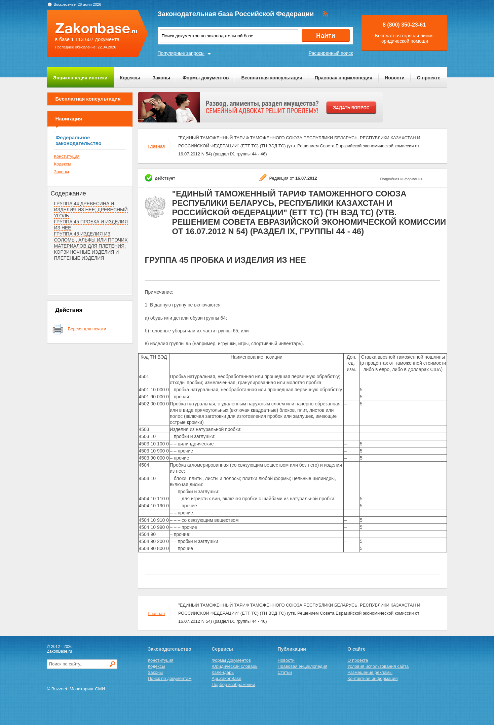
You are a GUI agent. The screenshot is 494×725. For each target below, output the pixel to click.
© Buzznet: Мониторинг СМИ (76, 688)
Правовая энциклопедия (343, 77)
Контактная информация (372, 678)
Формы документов (206, 77)
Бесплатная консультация (271, 77)
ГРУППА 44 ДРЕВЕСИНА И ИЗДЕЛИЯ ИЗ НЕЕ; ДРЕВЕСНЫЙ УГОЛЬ (91, 209)
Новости (395, 77)
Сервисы (222, 649)
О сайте (356, 649)
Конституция (67, 156)
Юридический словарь (234, 666)
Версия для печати (87, 328)
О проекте (429, 77)
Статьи (285, 672)
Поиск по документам (170, 678)
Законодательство (169, 649)
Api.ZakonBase (226, 678)
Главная (156, 146)
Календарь (223, 672)
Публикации (292, 649)
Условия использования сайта (378, 666)
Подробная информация (401, 179)
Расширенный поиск (331, 53)
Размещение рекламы (369, 672)
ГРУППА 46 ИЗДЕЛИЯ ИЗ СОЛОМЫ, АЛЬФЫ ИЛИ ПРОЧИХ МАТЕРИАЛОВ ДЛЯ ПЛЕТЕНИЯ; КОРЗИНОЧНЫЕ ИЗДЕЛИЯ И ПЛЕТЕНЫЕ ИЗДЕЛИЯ (91, 246)
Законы (161, 77)
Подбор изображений (233, 684)
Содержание (68, 193)
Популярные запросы (181, 53)
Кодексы (130, 77)
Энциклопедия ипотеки (80, 77)
